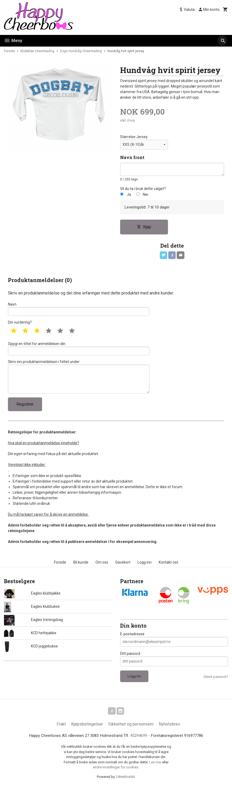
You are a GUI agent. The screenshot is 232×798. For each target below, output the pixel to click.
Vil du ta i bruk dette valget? (143, 189)
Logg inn (145, 571)
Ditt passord (130, 663)
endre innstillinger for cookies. (116, 778)
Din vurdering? (20, 326)
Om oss (101, 571)
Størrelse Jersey (134, 137)
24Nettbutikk (125, 787)
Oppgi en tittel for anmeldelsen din (78, 352)
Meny (13, 40)
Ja (129, 195)
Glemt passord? (215, 686)
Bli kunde (80, 571)
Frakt (61, 734)
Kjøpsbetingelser (87, 734)
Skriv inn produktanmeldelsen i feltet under (78, 383)
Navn (78, 311)
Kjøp (144, 228)
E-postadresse (132, 643)
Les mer (155, 773)
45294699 (139, 746)
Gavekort (122, 571)
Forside (9, 51)
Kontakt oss (168, 571)
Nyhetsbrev (169, 734)
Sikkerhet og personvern (130, 734)
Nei (145, 195)
